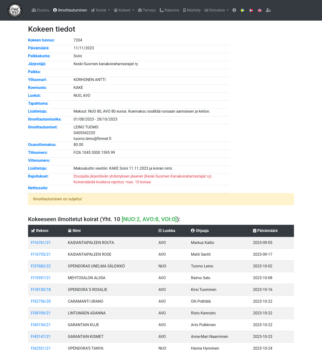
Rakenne (169, 10)
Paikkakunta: (39, 56)
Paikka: (34, 71)
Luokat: (34, 95)
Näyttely (192, 10)
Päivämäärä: (38, 48)
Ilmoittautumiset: (43, 127)
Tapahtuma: (38, 103)
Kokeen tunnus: (41, 40)
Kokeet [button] (122, 10)
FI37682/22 (41, 266)
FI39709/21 (41, 313)
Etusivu (40, 10)
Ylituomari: (37, 79)
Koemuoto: (37, 87)
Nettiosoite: (38, 188)
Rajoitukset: (38, 176)
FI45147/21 (41, 336)
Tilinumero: (38, 152)
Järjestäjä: (37, 64)
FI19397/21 (41, 278)
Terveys (147, 10)
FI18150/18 (41, 289)
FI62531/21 (41, 348)
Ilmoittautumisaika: (45, 119)
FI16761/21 (41, 242)
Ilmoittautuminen (70, 10)
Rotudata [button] (215, 10)
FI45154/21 (41, 325)
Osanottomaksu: (42, 144)
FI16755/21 (41, 254)
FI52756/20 (41, 301)
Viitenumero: (39, 160)
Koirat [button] (99, 10)
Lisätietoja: (37, 111)
